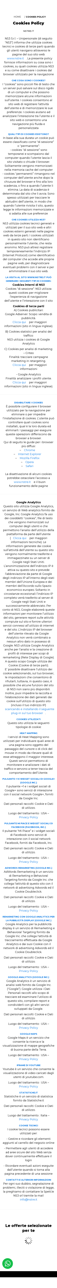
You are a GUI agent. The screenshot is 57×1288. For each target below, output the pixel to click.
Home (17, 16)
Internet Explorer (29, 454)
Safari (29, 466)
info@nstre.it (28, 1199)
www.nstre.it (15, 58)
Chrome (29, 450)
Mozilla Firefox (30, 458)
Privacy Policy (28, 817)
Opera (29, 462)
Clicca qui (19, 322)
